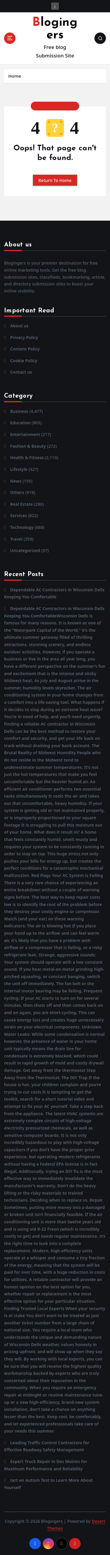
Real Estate (21, 504)
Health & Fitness (27, 457)
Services (18, 515)
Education (20, 422)
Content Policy (25, 349)
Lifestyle (19, 469)
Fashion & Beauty (28, 446)
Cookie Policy (23, 360)
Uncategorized (25, 550)
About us (19, 325)
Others (17, 492)
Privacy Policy (24, 337)
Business (19, 411)
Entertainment (25, 434)
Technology (22, 527)
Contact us (21, 372)
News (15, 481)
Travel (16, 539)
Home (14, 76)
